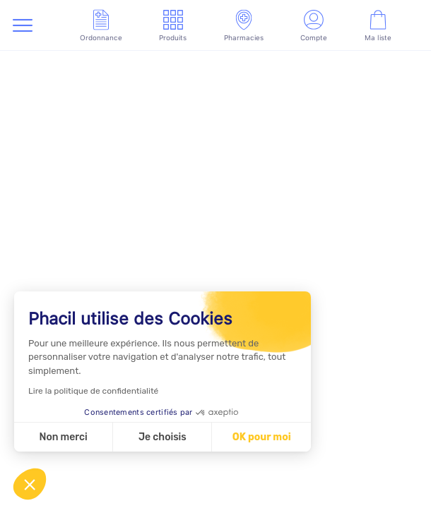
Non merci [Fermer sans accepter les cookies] (63, 437)
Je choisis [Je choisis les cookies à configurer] (162, 437)
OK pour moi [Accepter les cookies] (261, 437)
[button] (30, 484)
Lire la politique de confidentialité (93, 391)
